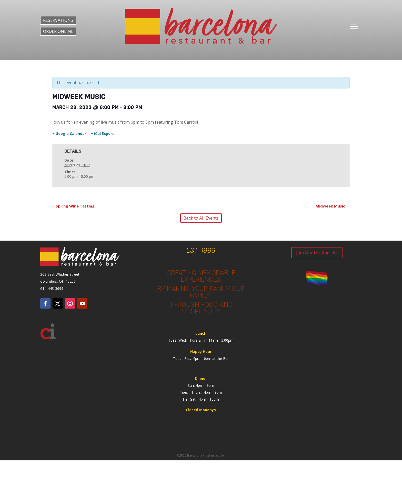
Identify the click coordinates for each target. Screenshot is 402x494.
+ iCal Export (102, 133)
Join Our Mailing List (317, 252)
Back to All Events (201, 218)
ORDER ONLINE (58, 31)
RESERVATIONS (58, 20)
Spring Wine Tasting (73, 206)
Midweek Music (332, 206)
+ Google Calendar (69, 133)
